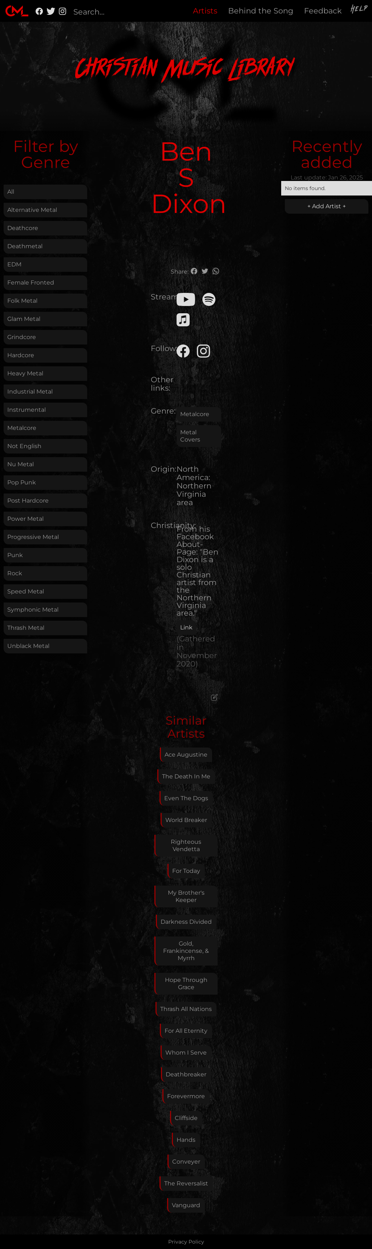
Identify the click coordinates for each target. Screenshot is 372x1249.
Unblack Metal (28, 645)
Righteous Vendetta (186, 845)
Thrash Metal (25, 627)
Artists (205, 10)
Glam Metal (23, 318)
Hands (186, 1139)
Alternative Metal (32, 209)
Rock (14, 573)
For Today (186, 870)
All (10, 191)
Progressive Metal (33, 536)
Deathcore (22, 228)
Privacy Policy (186, 1241)
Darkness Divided (186, 921)
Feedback (323, 10)
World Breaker (186, 820)
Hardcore (20, 355)
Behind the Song (260, 10)
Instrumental (26, 409)
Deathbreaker (186, 1074)
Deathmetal (25, 246)
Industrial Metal (30, 391)
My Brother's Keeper (186, 896)
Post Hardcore (28, 500)
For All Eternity (186, 1030)
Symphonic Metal (32, 609)
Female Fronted (30, 282)
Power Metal (25, 518)
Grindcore (21, 337)
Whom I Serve (186, 1052)
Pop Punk (21, 482)
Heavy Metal (25, 373)
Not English (24, 446)
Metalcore (21, 427)
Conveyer (186, 1161)
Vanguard (186, 1205)
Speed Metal (25, 591)
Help (359, 9)
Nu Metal (20, 464)
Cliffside (186, 1118)
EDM (14, 264)
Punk (15, 555)
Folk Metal (22, 300)
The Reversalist (186, 1183)
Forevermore (186, 1096)
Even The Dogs (186, 798)
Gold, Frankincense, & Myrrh (186, 951)
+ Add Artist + (326, 206)
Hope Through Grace (186, 983)
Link (186, 627)
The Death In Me (186, 776)
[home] (17, 11)
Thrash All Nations (186, 1009)
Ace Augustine (186, 754)
